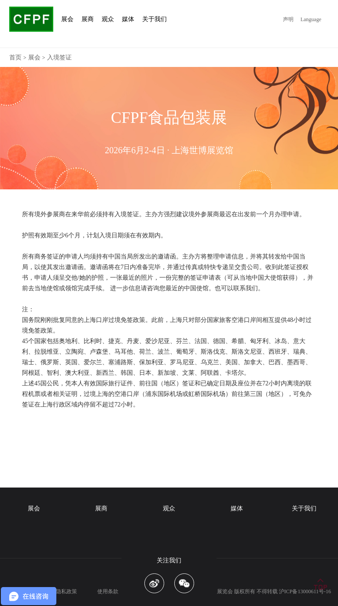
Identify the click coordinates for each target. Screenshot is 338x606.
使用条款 (107, 591)
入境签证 (59, 57)
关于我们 (304, 508)
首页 (15, 57)
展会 (34, 57)
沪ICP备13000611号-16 (305, 591)
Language (311, 19)
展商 (101, 508)
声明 (288, 19)
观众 (169, 508)
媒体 (237, 508)
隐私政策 (66, 591)
